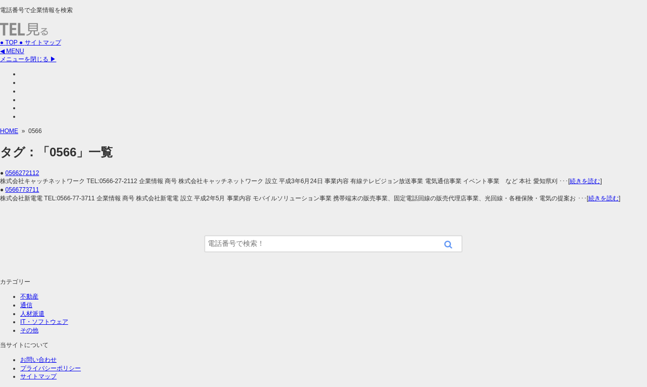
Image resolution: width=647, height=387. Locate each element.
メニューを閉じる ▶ (28, 59)
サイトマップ (38, 376)
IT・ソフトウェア (44, 321)
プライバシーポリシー (50, 368)
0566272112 (22, 173)
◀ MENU (12, 51)
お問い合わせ (38, 359)
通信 (26, 305)
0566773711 (22, 189)
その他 (29, 330)
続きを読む (585, 181)
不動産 (29, 296)
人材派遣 (32, 313)
